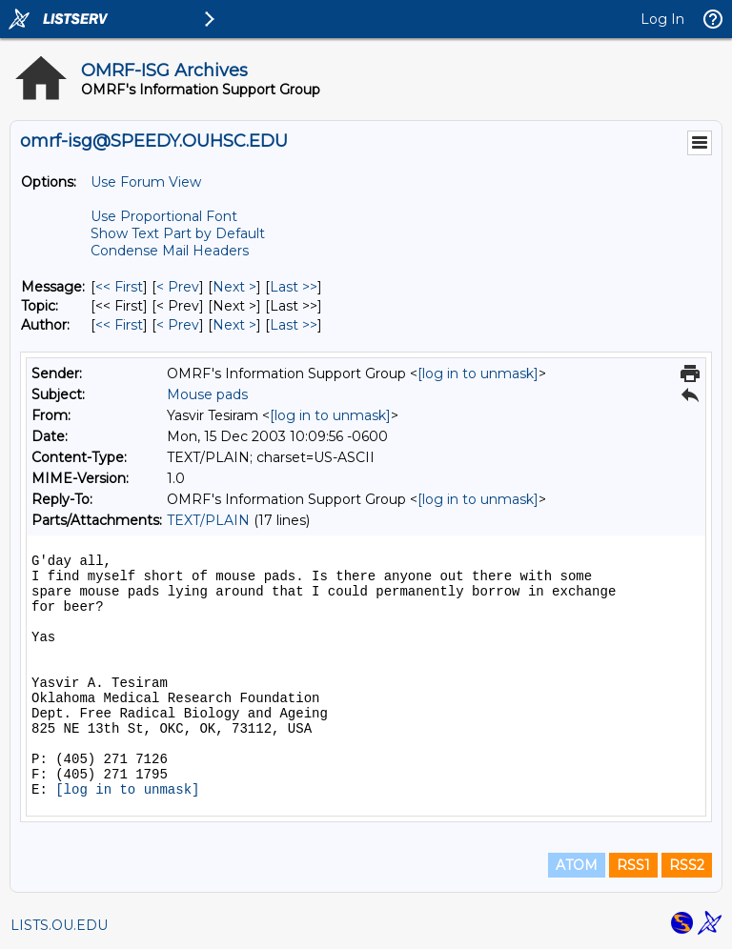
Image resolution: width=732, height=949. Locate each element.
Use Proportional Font (164, 216)
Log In (662, 19)
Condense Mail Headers (170, 250)
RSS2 (686, 865)
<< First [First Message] (119, 286)
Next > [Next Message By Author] (234, 324)
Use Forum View (146, 182)
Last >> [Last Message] (293, 286)
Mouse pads (207, 394)
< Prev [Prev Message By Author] (177, 324)
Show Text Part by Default (178, 233)
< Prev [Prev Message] (177, 286)
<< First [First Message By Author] (119, 324)
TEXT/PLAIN (208, 520)
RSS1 (633, 865)
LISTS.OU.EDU (59, 925)
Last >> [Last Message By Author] (293, 324)
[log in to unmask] (478, 373)
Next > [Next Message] (234, 286)
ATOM (577, 865)
